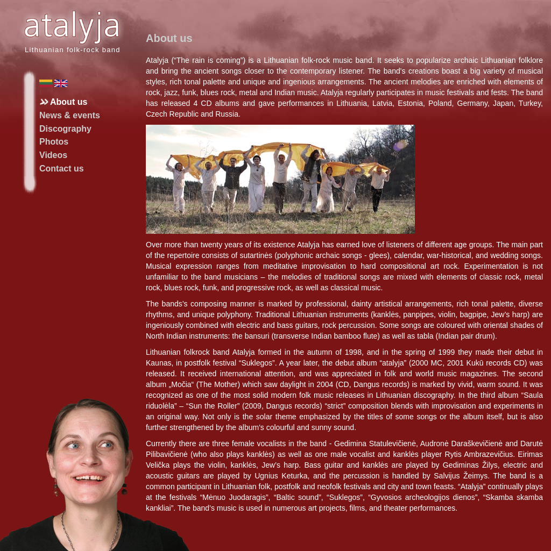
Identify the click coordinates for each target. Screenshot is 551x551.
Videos (53, 155)
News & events (69, 115)
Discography (65, 128)
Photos (53, 141)
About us (68, 101)
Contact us (61, 168)
